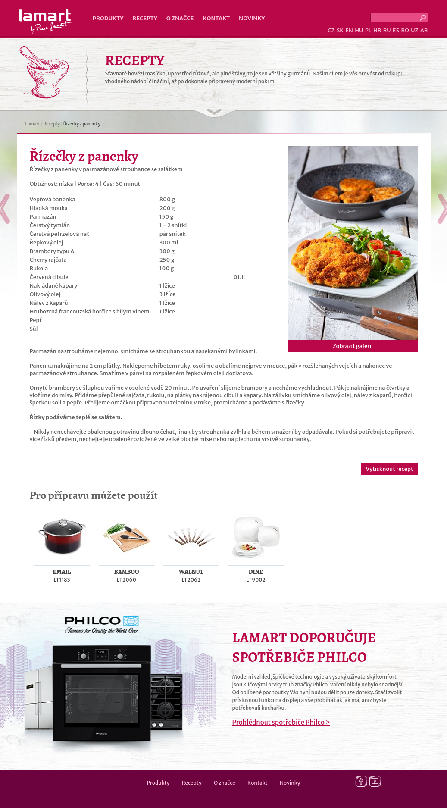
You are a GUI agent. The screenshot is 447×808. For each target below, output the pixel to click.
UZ (414, 30)
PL (368, 30)
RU (387, 30)
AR (424, 30)
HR (377, 30)
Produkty (108, 18)
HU (359, 30)
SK (340, 30)
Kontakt (216, 18)
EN (349, 30)
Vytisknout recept (389, 469)
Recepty (144, 18)
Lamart (45, 22)
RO (405, 30)
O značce (180, 18)
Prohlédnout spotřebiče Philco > (281, 722)
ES (396, 30)
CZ (331, 30)
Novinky (252, 18)
